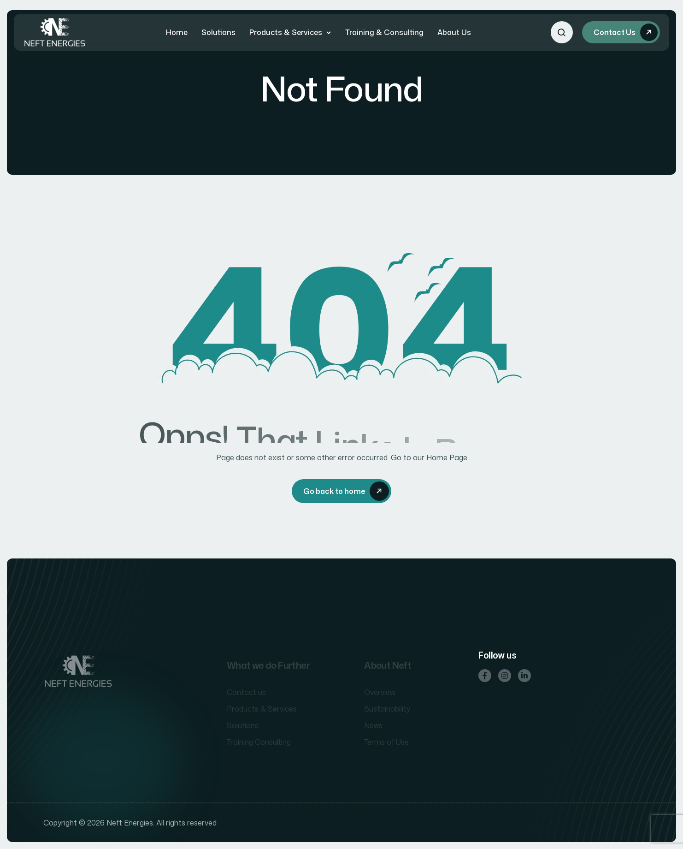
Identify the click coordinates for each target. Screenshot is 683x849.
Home (177, 32)
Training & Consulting (384, 32)
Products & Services (285, 32)
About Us (454, 32)
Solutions (218, 32)
